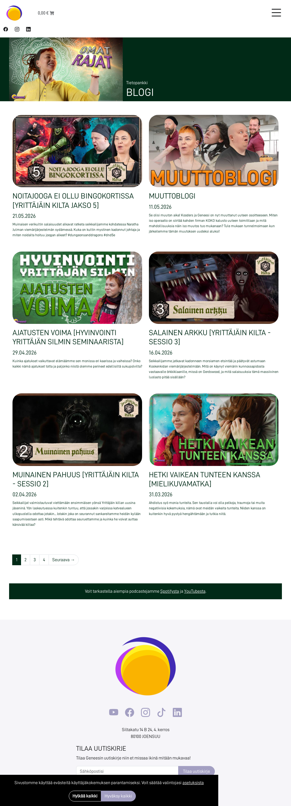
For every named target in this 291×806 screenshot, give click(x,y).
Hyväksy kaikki (118, 796)
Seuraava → (63, 560)
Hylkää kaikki (84, 796)
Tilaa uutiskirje (196, 771)
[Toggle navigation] (276, 13)
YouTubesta (194, 591)
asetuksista (193, 782)
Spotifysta (169, 591)
